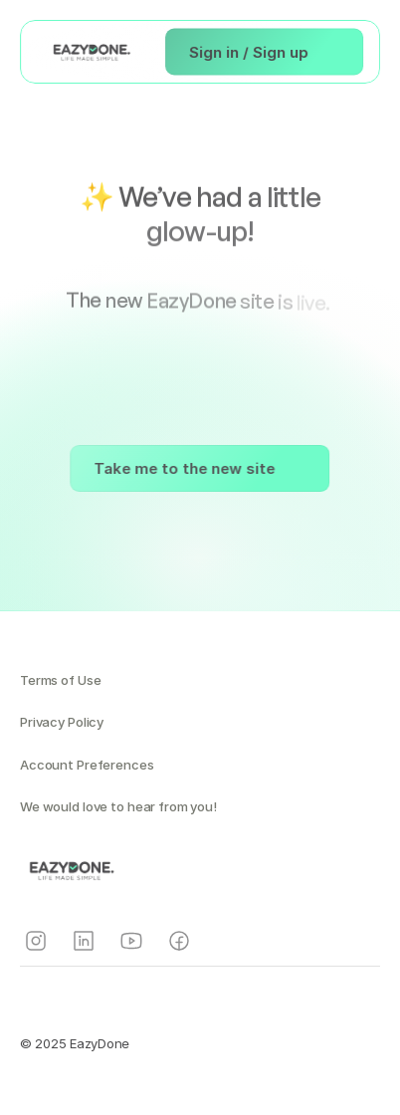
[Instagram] (36, 941)
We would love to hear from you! (118, 806)
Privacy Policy (61, 722)
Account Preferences (87, 765)
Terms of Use (60, 680)
